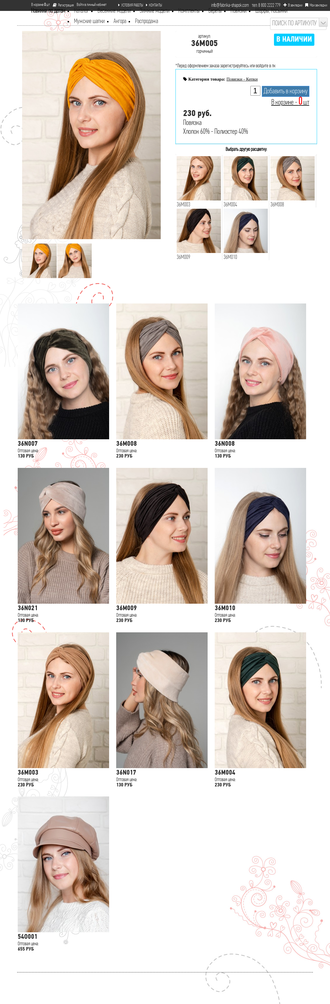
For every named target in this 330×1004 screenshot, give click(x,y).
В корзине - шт (290, 102)
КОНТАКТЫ (154, 5)
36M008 (126, 444)
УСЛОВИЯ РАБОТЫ (130, 5)
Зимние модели (155, 11)
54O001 (27, 937)
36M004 (225, 773)
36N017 (126, 773)
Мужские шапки (89, 21)
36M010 (225, 608)
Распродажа (146, 21)
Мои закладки (316, 5)
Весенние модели (114, 11)
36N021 (28, 608)
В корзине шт (38, 5)
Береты (215, 11)
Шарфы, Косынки (271, 11)
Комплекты (189, 11)
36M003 (28, 773)
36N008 (225, 444)
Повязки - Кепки (242, 79)
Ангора (120, 21)
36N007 (28, 444)
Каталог (81, 11)
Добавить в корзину (286, 91)
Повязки (239, 11)
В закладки (292, 5)
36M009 (126, 608)
